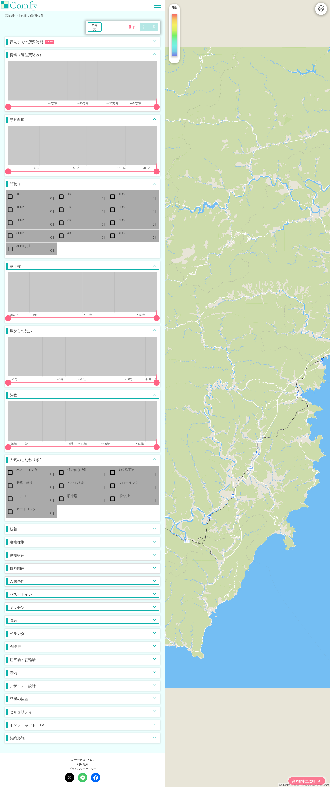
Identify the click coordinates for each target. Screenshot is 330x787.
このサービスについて (83, 760)
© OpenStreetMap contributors (313, 785)
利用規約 (82, 764)
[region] (247, 393)
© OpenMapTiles (288, 785)
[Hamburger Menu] (157, 5)
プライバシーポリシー (83, 768)
